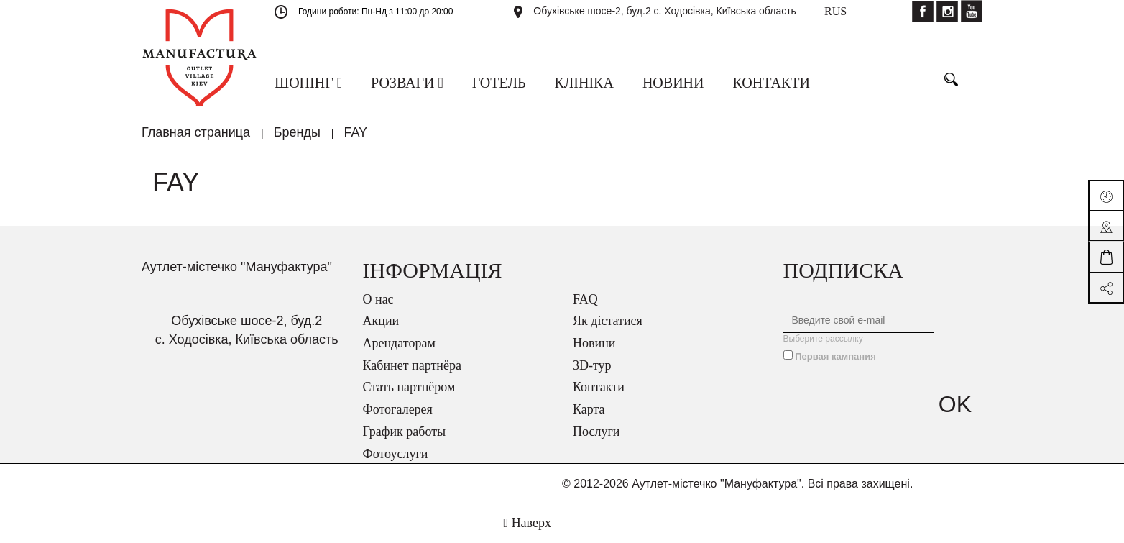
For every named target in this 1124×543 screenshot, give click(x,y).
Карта (589, 409)
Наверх (527, 523)
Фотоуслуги (395, 454)
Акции (381, 321)
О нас (378, 299)
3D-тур (592, 365)
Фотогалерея (398, 409)
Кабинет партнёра (412, 365)
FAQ (585, 299)
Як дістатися (607, 321)
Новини (594, 343)
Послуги (596, 431)
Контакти (599, 387)
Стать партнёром (409, 387)
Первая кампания (835, 356)
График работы (404, 431)
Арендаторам (399, 343)
